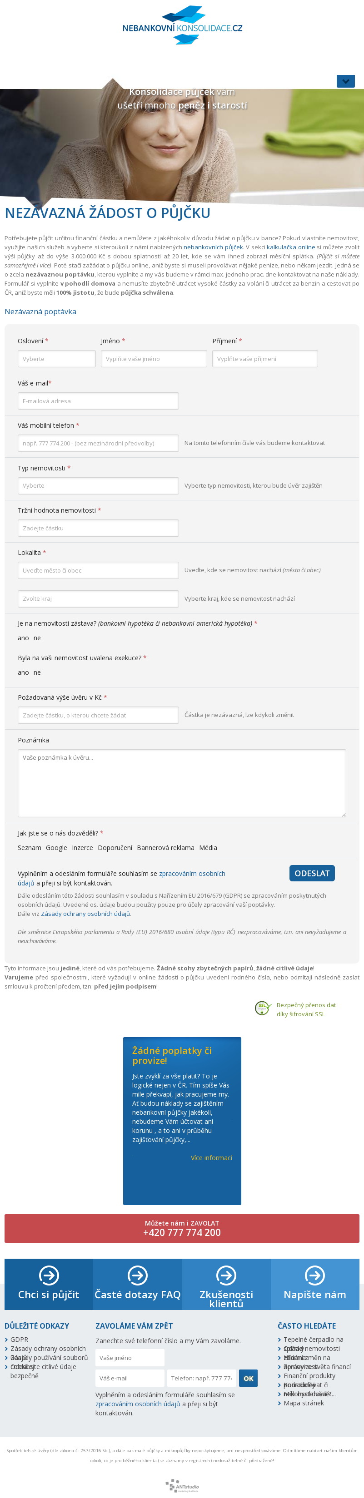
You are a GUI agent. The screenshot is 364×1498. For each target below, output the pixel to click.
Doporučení (115, 847)
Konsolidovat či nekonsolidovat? (307, 1384)
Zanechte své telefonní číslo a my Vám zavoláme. (168, 1340)
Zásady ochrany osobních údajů (85, 914)
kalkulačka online (291, 247)
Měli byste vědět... (310, 1393)
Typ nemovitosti (44, 468)
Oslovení (33, 340)
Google (56, 847)
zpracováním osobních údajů (137, 1403)
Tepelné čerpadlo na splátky (314, 1339)
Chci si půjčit (49, 1294)
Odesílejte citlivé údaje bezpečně (43, 1366)
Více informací (211, 1157)
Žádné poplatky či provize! (172, 1055)
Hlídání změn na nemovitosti (307, 1357)
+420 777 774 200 (182, 1232)
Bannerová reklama (165, 847)
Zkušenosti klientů (226, 1298)
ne (37, 637)
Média (208, 847)
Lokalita (32, 552)
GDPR (19, 1339)
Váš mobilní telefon (49, 425)
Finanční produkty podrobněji (309, 1375)
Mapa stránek (304, 1403)
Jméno (113, 340)
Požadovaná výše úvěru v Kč (62, 697)
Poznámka (33, 740)
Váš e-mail (35, 383)
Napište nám (315, 1294)
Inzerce (82, 847)
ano (23, 637)
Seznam (29, 847)
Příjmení (227, 340)
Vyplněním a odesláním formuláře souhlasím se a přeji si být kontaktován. (165, 1403)
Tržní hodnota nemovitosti (59, 510)
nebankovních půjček (213, 247)
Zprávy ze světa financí (317, 1366)
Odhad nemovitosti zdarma (312, 1348)
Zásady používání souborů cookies (49, 1357)
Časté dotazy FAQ (138, 1294)
